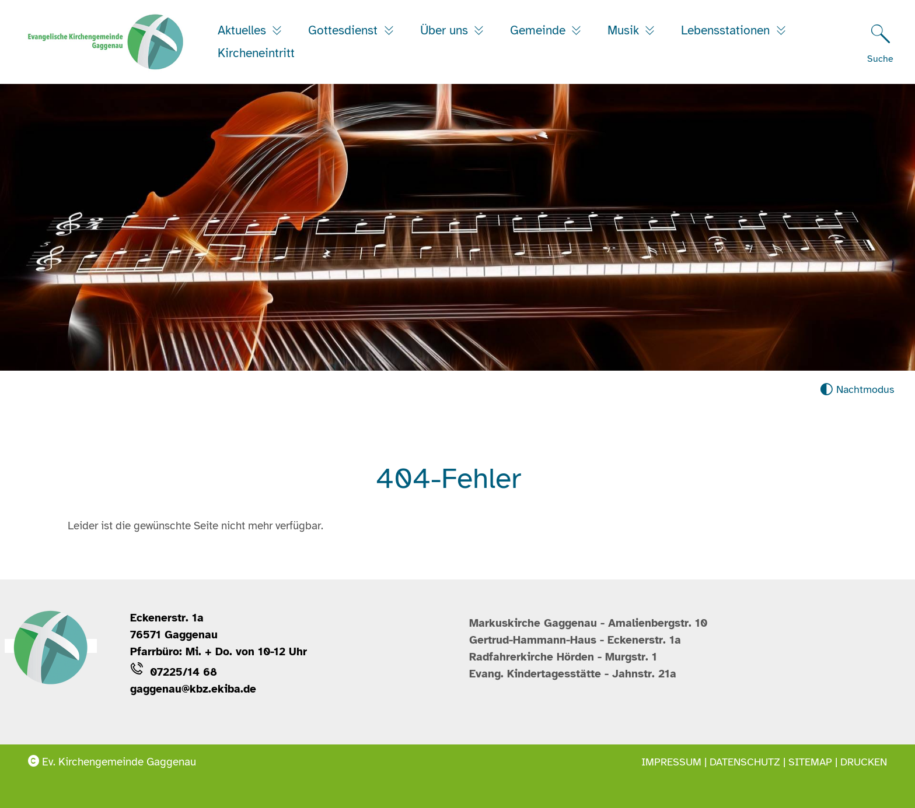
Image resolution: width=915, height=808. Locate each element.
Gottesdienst (344, 30)
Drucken (863, 762)
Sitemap (810, 762)
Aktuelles (244, 30)
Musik (624, 30)
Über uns (446, 30)
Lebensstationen (727, 30)
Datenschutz (745, 762)
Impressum (671, 762)
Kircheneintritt (256, 53)
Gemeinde (539, 30)
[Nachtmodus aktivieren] (857, 389)
